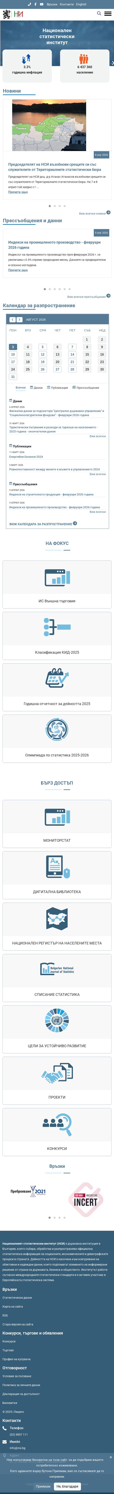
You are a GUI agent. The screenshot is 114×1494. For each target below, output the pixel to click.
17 (13, 362)
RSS (5, 1315)
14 (72, 354)
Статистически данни (17, 1297)
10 (13, 354)
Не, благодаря (67, 1486)
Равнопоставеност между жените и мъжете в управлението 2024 (54, 469)
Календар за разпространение (39, 305)
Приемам (43, 1486)
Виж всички (98, 436)
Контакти (67, 4)
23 (102, 362)
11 (28, 354)
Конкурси (8, 1341)
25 (28, 369)
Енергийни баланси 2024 (26, 456)
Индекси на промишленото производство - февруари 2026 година (54, 507)
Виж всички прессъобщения (89, 296)
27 (57, 369)
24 (13, 369)
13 (57, 354)
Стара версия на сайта (17, 1324)
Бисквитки (9, 1403)
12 (43, 354)
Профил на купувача (16, 1359)
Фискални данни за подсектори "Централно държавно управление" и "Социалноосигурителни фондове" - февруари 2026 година (56, 413)
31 (13, 377)
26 (43, 369)
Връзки (52, 4)
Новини (12, 91)
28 (72, 369)
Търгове (8, 1350)
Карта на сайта (12, 1306)
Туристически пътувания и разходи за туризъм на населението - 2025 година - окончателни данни (53, 429)
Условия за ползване (16, 1376)
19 (43, 362)
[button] (49, 206)
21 (72, 362)
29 (87, 369)
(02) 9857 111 (19, 1434)
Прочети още (18, 192)
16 (102, 354)
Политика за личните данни (21, 1385)
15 (87, 354)
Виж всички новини (95, 212)
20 (57, 362)
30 (102, 369)
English (81, 4)
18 (28, 362)
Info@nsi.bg (17, 1448)
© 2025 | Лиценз (13, 1411)
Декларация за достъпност (21, 1394)
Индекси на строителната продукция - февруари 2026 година (51, 494)
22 (87, 362)
